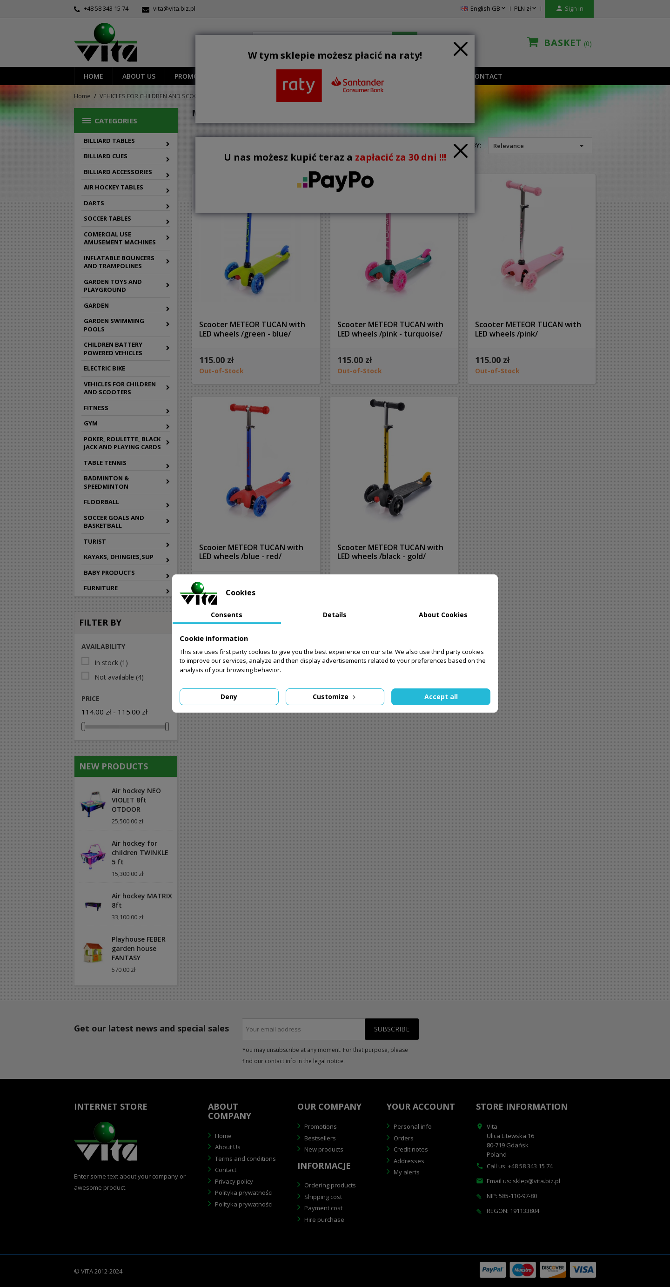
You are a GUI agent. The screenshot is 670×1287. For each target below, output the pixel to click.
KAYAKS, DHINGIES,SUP (119, 557)
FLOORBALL (101, 502)
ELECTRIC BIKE (104, 368)
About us (138, 76)
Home (93, 76)
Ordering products (329, 1185)
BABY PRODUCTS (109, 572)
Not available (119, 677)
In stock (111, 663)
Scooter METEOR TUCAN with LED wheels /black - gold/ (390, 552)
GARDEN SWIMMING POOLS (114, 325)
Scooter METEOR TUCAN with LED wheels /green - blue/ (252, 329)
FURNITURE (101, 588)
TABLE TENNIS (105, 462)
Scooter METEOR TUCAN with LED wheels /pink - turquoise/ (390, 329)
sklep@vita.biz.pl (536, 1181)
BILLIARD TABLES (109, 140)
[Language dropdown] (484, 9)
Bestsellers (319, 1138)
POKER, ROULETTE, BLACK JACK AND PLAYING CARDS (122, 443)
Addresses (408, 1161)
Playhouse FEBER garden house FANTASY (139, 948)
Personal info (412, 1126)
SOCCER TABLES (107, 218)
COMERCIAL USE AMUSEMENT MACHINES (120, 238)
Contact (486, 76)
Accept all (441, 696)
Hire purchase (323, 1219)
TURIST (95, 541)
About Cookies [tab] (443, 614)
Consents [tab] (226, 614)
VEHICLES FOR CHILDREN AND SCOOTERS (120, 388)
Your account (421, 1106)
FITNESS (96, 408)
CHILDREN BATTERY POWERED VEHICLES (113, 348)
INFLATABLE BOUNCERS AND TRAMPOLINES (119, 262)
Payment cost (322, 1208)
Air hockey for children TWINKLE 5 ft (140, 852)
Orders (403, 1138)
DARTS (94, 203)
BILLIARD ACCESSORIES (118, 172)
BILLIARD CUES (105, 156)
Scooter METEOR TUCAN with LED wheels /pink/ (528, 329)
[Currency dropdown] (526, 9)
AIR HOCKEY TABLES (113, 187)
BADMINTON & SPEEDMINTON (106, 482)
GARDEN (96, 305)
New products (323, 1149)
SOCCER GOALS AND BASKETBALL (114, 521)
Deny (229, 696)
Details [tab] (335, 614)
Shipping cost (322, 1197)
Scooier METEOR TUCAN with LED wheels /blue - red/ (251, 552)
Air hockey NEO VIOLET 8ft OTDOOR (136, 800)
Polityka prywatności (243, 1192)
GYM (91, 423)
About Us (227, 1147)
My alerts (406, 1172)
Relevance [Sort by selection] (540, 145)
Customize (335, 696)
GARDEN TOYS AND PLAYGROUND (113, 285)
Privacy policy (233, 1181)
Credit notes (410, 1149)
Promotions (320, 1126)
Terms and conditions (245, 1158)
